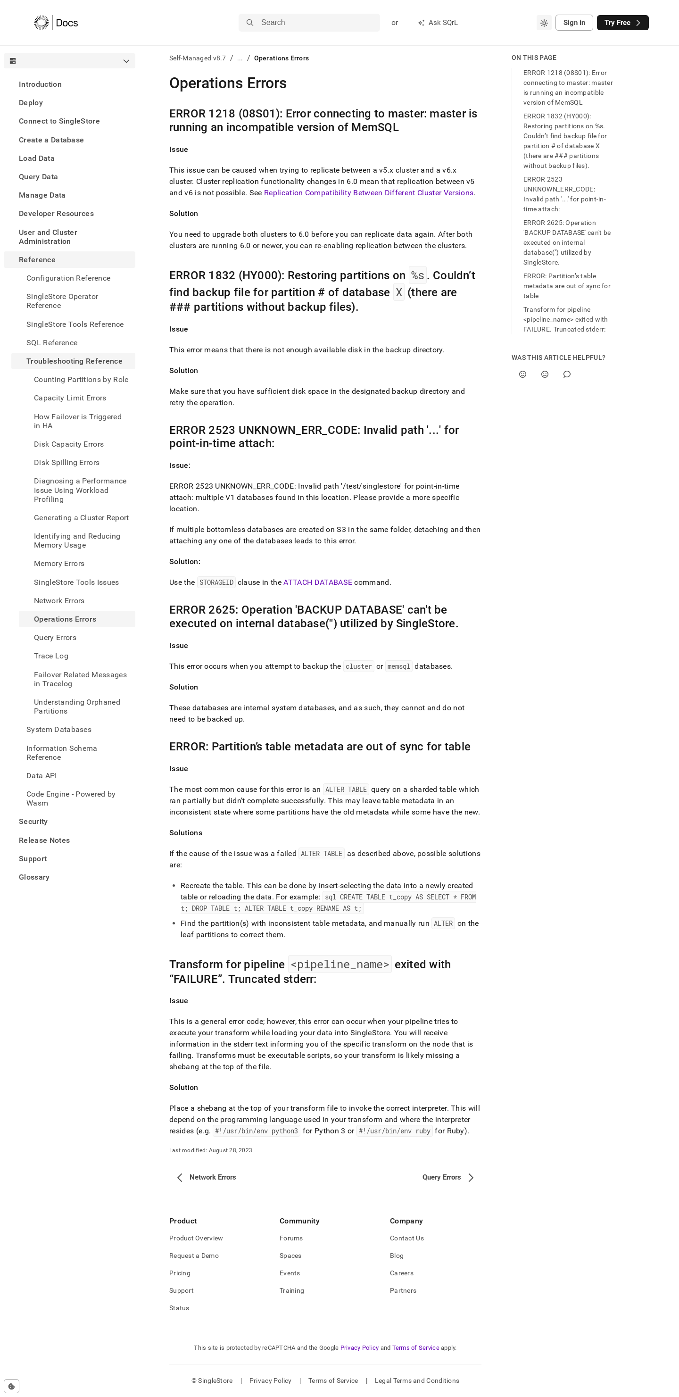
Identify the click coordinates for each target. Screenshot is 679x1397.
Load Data (37, 158)
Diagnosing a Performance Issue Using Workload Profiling (80, 489)
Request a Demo (194, 1255)
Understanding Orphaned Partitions (77, 706)
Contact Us (407, 1238)
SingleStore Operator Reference (62, 301)
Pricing (179, 1273)
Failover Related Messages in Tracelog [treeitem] (80, 679)
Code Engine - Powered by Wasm (71, 798)
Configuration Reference (68, 278)
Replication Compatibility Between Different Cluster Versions (368, 192)
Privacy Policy (359, 1347)
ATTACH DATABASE (317, 582)
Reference (37, 259)
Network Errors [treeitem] (59, 600)
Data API (41, 775)
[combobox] (544, 22)
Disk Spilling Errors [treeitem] (66, 462)
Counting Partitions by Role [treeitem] (81, 379)
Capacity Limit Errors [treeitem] (70, 397)
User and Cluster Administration (48, 237)
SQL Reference (51, 342)
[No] (545, 374)
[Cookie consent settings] (11, 1386)
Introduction (40, 84)
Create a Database (51, 139)
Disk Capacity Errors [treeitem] (69, 444)
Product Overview (196, 1238)
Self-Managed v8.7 (197, 58)
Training (292, 1290)
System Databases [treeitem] (58, 729)
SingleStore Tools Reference (75, 324)
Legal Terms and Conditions (417, 1380)
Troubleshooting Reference (74, 361)
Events (290, 1273)
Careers (402, 1273)
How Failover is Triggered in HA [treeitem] (78, 421)
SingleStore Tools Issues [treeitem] (76, 582)
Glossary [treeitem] (34, 877)
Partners (403, 1290)
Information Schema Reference (62, 753)
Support (33, 858)
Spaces (291, 1255)
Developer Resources (56, 213)
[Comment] (567, 374)
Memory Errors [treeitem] (59, 563)
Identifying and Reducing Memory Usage (77, 540)
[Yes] (523, 374)
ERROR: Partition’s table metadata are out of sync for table (567, 285)
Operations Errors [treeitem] (65, 619)
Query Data (38, 176)
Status (179, 1308)
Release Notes (44, 840)
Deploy (31, 102)
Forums (291, 1238)
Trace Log (51, 655)
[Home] (56, 22)
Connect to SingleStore (59, 120)
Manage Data (42, 195)
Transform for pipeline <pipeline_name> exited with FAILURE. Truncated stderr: (565, 319)
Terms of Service (415, 1347)
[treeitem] (69, 84)
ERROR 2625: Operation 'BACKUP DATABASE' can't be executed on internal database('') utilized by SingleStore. (567, 242)
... (240, 58)
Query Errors (55, 637)
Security (33, 821)
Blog (397, 1255)
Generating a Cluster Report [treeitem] (81, 517)
